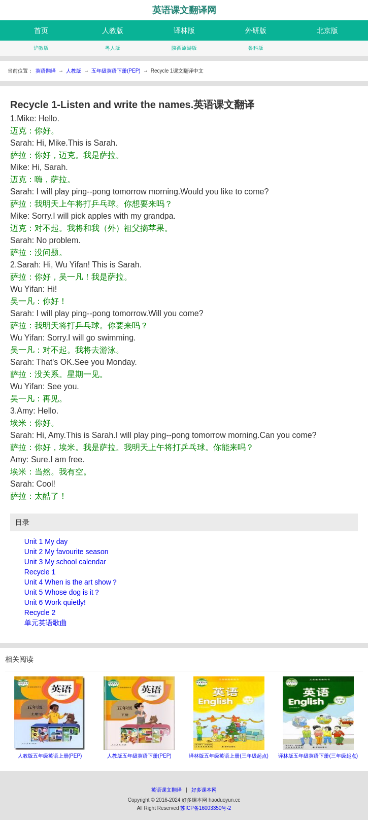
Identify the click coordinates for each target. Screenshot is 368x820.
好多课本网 (204, 790)
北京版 (327, 30)
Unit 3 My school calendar (65, 562)
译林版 (184, 30)
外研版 (255, 30)
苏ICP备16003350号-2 (205, 808)
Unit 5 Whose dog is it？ (62, 592)
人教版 (112, 30)
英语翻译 (46, 71)
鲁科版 (255, 48)
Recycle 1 (39, 572)
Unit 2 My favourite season (66, 552)
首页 (41, 30)
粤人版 (112, 48)
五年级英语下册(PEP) (116, 71)
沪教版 (41, 48)
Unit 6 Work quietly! (55, 602)
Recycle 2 (39, 612)
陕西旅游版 (184, 48)
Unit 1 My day (46, 541)
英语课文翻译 (166, 790)
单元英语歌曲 (45, 623)
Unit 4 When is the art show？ (71, 582)
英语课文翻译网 (184, 10)
